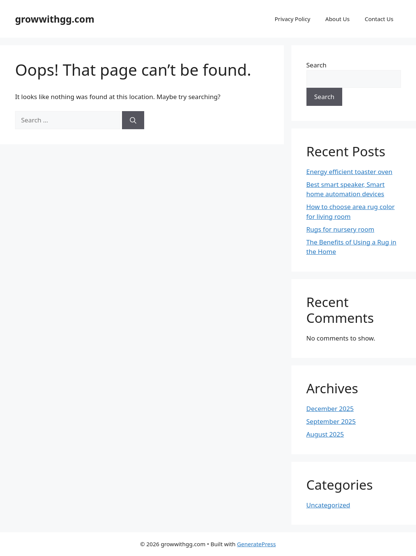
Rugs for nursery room (340, 229)
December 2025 (330, 408)
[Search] (133, 120)
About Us (337, 19)
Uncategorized (328, 505)
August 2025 (325, 434)
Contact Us (379, 19)
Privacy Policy (292, 19)
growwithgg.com (54, 18)
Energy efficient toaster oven (349, 171)
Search (316, 65)
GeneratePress (256, 544)
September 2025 (331, 421)
